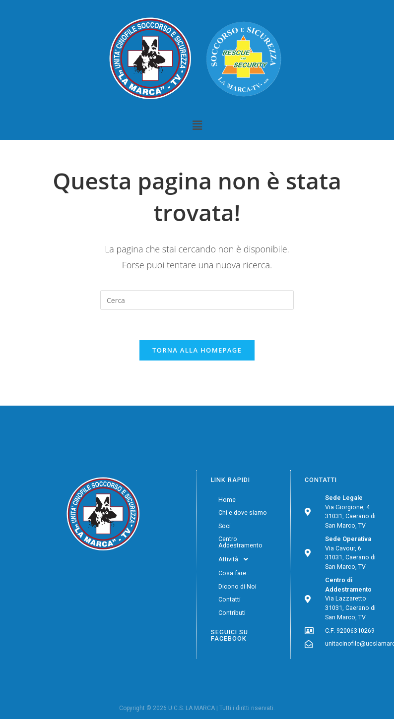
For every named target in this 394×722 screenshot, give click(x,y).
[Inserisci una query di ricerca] (197, 300)
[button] (197, 125)
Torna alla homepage (197, 350)
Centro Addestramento (240, 542)
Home (227, 499)
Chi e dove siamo (242, 512)
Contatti (229, 599)
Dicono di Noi (237, 586)
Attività (236, 559)
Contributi (232, 612)
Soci (224, 526)
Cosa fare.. (233, 573)
